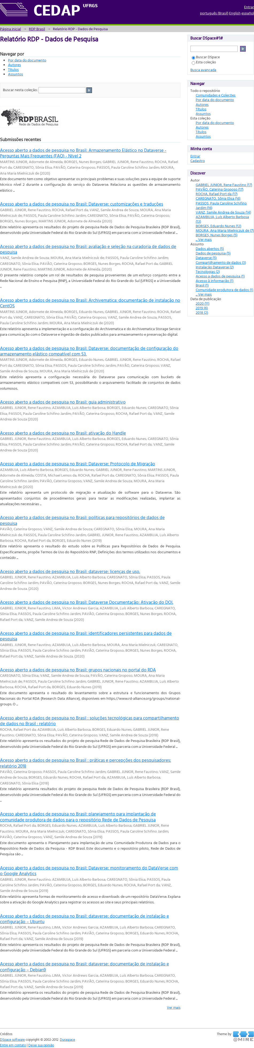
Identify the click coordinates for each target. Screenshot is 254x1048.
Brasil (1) (202, 285)
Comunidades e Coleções (216, 95)
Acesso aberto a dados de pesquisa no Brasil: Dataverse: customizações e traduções (81, 203)
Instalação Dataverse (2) (215, 267)
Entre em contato (13, 1045)
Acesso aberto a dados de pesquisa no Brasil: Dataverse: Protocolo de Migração (77, 463)
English (235, 13)
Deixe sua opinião (41, 1045)
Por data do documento (27, 60)
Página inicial (10, 29)
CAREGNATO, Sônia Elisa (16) (218, 198)
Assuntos (15, 74)
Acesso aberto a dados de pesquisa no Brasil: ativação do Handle (63, 433)
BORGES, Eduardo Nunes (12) (218, 226)
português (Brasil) (214, 13)
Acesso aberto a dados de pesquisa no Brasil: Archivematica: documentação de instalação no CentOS (90, 303)
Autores (14, 64)
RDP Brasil (37, 29)
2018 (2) (202, 312)
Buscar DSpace (206, 57)
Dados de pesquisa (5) (213, 253)
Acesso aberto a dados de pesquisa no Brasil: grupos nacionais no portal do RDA (78, 669)
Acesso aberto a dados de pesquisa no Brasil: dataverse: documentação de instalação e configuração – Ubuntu (84, 918)
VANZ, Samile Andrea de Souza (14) (223, 212)
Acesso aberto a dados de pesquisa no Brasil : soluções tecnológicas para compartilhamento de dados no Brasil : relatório (89, 720)
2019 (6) (202, 308)
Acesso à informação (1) (214, 280)
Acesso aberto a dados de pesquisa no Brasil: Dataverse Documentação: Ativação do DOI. (86, 602)
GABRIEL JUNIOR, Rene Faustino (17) (224, 184)
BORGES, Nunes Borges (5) (216, 235)
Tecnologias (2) (208, 271)
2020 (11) (202, 303)
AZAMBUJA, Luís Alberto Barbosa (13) (222, 219)
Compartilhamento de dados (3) (221, 262)
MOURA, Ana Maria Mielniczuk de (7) (225, 230)
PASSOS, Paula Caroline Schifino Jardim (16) (221, 205)
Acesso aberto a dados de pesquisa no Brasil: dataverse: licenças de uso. (70, 571)
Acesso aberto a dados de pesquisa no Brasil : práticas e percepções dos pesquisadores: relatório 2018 (85, 763)
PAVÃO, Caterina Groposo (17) (219, 189)
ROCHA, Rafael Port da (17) (216, 193)
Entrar (249, 7)
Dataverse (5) (206, 257)
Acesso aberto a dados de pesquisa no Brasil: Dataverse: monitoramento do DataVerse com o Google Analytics (89, 870)
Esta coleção (204, 62)
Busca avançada (203, 69)
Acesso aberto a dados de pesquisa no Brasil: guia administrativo (63, 402)
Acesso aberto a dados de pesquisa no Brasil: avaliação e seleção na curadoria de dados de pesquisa (88, 249)
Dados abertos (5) (210, 248)
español (247, 13)
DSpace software (12, 1039)
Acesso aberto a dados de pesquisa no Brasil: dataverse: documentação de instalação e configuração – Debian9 (84, 966)
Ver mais (173, 1007)
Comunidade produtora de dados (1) (224, 289)
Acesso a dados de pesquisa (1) (220, 276)
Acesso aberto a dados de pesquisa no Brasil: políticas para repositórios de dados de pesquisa (82, 520)
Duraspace (67, 1039)
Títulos (13, 69)
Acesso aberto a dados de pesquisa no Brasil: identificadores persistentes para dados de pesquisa (86, 636)
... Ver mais (204, 239)
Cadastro (197, 160)
